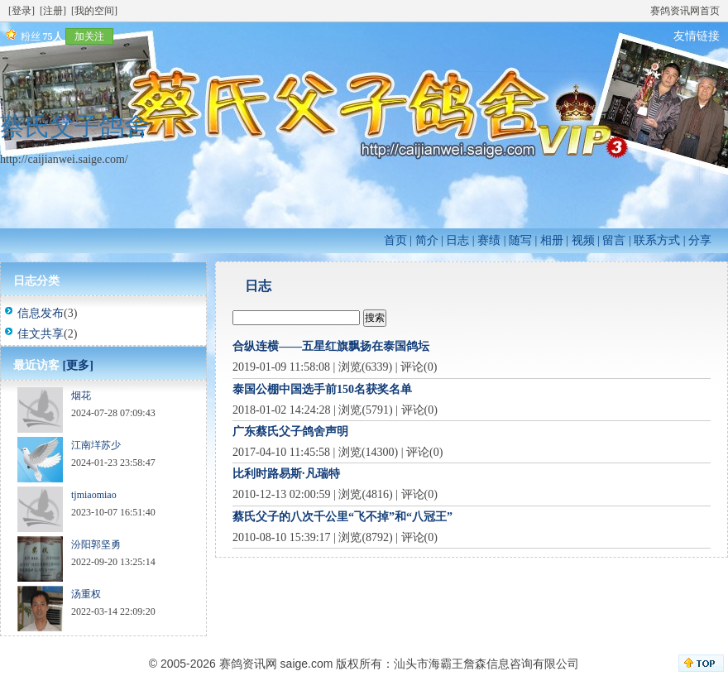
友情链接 (696, 36)
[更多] (78, 365)
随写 (520, 240)
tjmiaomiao (94, 495)
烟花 (81, 395)
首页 (395, 240)
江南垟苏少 (96, 445)
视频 (583, 240)
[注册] (53, 11)
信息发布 (40, 313)
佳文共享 (40, 334)
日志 (457, 240)
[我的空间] (94, 11)
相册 (551, 240)
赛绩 (488, 240)
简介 (426, 240)
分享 (699, 240)
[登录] (21, 11)
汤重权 (86, 594)
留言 (613, 240)
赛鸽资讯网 (248, 663)
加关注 (89, 36)
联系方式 (657, 240)
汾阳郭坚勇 (96, 544)
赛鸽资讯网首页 (685, 11)
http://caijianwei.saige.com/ (64, 159)
